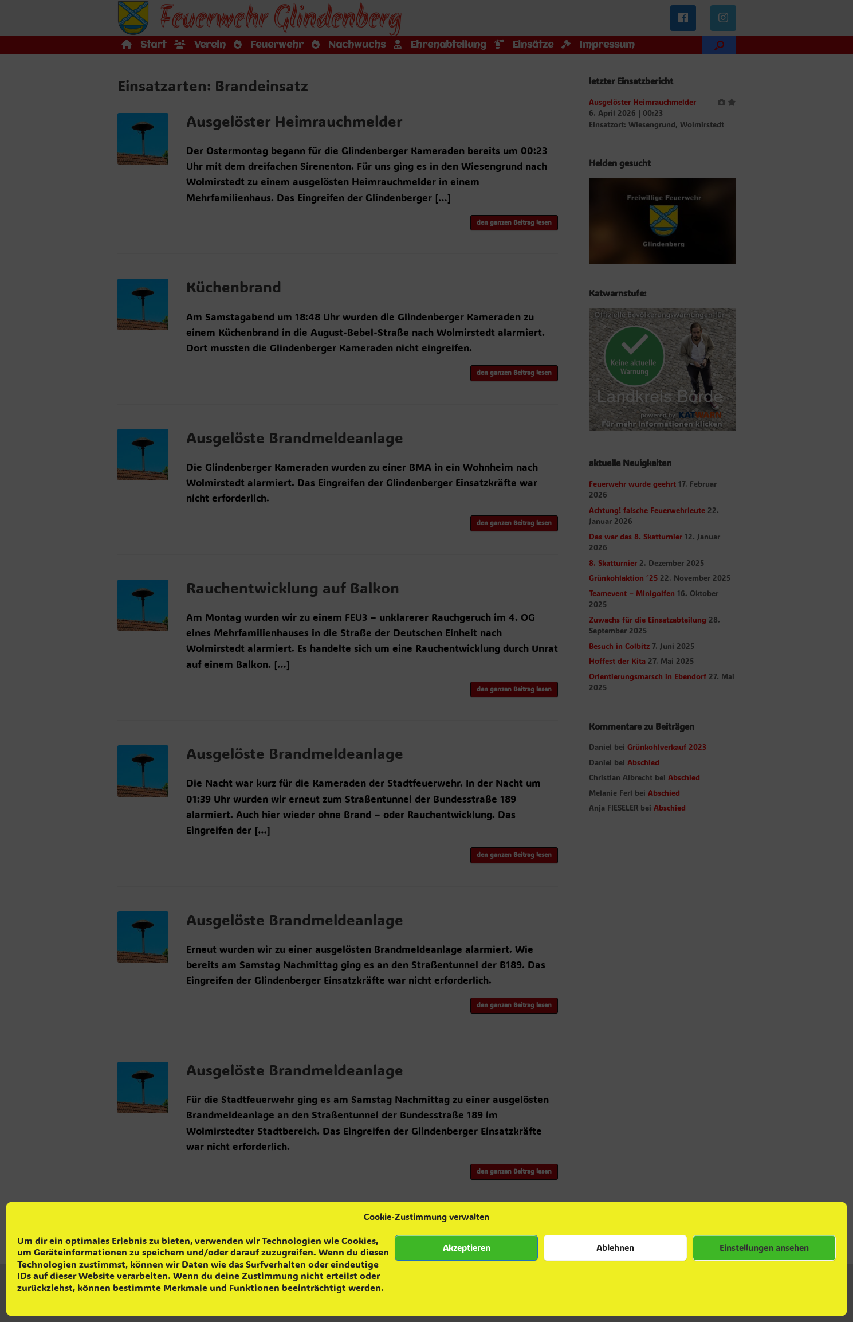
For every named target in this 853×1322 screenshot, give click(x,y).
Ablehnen (615, 1247)
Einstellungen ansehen (764, 1247)
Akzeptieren (466, 1247)
